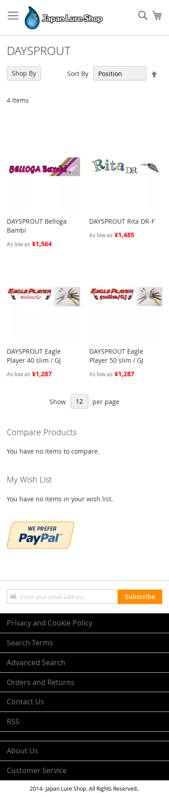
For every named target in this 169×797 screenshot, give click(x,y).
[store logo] (64, 17)
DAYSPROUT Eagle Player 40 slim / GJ (34, 356)
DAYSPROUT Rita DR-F (122, 221)
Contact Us (25, 702)
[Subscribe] (140, 597)
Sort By (77, 73)
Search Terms (30, 643)
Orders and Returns (40, 682)
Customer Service (37, 770)
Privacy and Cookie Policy (49, 623)
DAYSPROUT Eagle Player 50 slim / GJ (116, 356)
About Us (22, 751)
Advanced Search (36, 662)
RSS (13, 721)
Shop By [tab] (24, 73)
